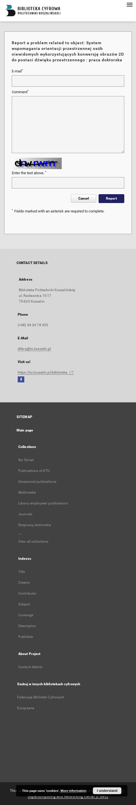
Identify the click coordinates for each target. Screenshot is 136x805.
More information (73, 790)
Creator (24, 583)
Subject (24, 604)
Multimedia (27, 492)
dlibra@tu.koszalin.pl (34, 349)
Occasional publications (37, 482)
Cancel (83, 198)
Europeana (25, 708)
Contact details (30, 667)
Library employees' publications (43, 503)
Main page (25, 430)
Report (111, 198)
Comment (20, 92)
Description (27, 626)
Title (21, 572)
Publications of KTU (34, 471)
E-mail (17, 71)
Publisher (25, 637)
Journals (25, 514)
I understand (107, 791)
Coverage (25, 615)
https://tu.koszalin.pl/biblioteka (46, 372)
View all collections (33, 542)
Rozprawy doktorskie (34, 525)
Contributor (27, 593)
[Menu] (129, 4)
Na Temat (26, 460)
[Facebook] (21, 380)
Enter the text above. (29, 173)
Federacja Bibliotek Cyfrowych (40, 697)
